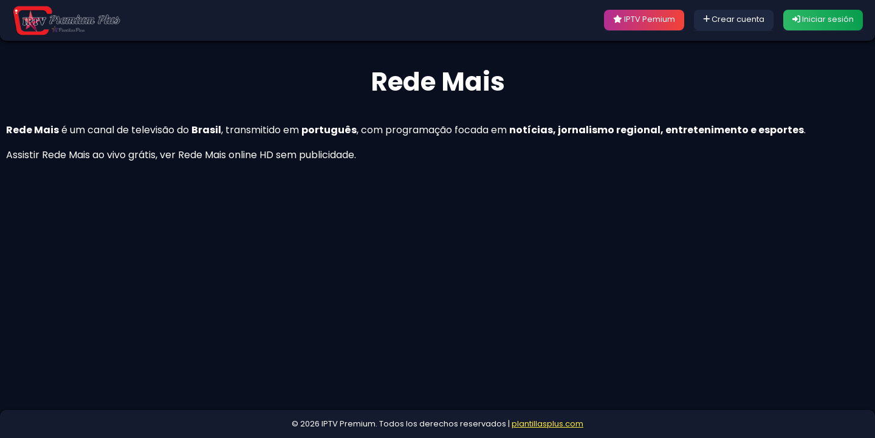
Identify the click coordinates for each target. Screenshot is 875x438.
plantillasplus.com (547, 423)
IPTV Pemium (644, 19)
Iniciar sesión (823, 19)
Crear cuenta (733, 19)
